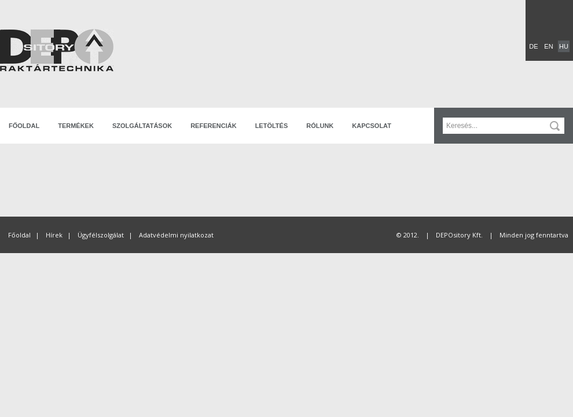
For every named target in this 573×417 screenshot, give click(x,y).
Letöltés (271, 125)
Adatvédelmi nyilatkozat (176, 235)
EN (548, 46)
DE (533, 46)
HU (563, 46)
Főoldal (24, 125)
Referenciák (213, 125)
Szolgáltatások (142, 125)
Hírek (54, 235)
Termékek (76, 125)
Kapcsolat (371, 125)
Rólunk (319, 125)
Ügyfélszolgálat (101, 235)
